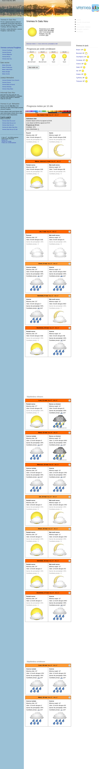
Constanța (79, 60)
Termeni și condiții (6, 141)
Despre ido (4, 140)
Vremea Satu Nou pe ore (9, 123)
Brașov (78, 49)
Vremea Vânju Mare (7, 89)
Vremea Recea (6, 56)
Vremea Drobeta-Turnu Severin (10, 80)
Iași (77, 70)
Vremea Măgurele (7, 54)
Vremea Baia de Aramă (8, 84)
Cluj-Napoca (79, 56)
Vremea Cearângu (7, 50)
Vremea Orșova (6, 82)
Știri (78, 24)
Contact (79, 31)
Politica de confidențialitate (9, 142)
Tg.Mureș (79, 77)
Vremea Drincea (6, 52)
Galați (78, 67)
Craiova (78, 63)
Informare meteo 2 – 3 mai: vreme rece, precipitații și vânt (42, 43)
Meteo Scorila (6, 74)
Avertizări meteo (83, 27)
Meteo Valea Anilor (7, 69)
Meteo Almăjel (6, 71)
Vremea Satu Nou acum (8, 120)
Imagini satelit (82, 29)
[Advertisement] (48, 86)
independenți (13, 114)
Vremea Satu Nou (7, 58)
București (79, 53)
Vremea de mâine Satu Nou (9, 127)
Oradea (78, 74)
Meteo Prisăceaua (7, 67)
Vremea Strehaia (6, 86)
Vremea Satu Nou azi (8, 125)
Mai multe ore (33, 67)
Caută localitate (83, 22)
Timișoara (79, 81)
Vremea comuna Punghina (11, 48)
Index (78, 20)
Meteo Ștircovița (6, 65)
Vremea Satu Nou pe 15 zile (10, 129)
